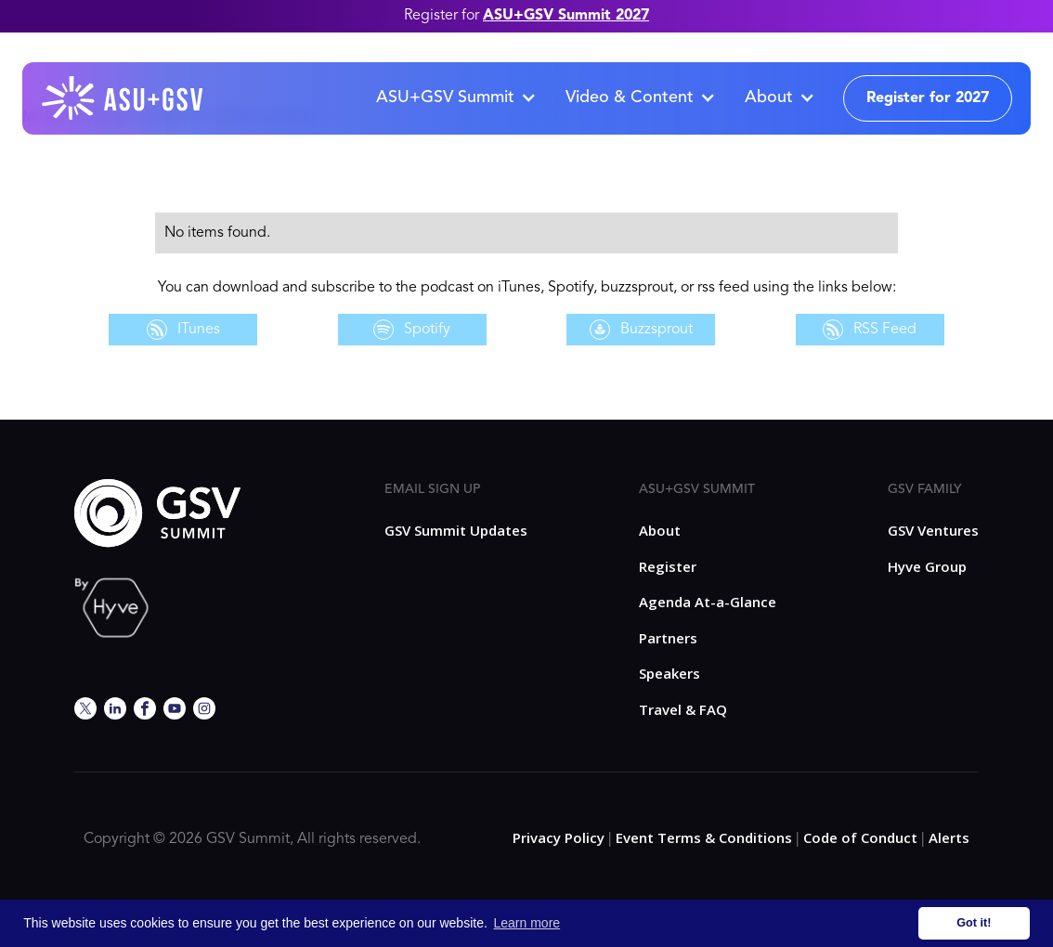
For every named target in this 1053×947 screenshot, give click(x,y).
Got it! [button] (973, 922)
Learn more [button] (527, 922)
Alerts (949, 837)
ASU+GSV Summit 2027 (566, 15)
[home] (123, 98)
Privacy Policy (558, 837)
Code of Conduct (860, 837)
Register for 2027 (927, 98)
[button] (455, 98)
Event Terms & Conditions (704, 837)
